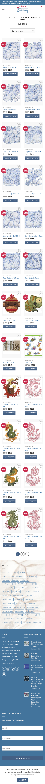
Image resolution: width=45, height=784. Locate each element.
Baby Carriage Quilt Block (33, 236)
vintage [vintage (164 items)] (27, 622)
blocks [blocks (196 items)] (24, 580)
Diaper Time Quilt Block (33, 152)
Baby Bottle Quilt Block (11, 278)
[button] (3, 9)
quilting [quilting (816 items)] (29, 611)
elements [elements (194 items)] (19, 588)
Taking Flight (29, 362)
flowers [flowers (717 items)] (26, 592)
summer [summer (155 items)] (7, 622)
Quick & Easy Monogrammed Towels (37, 644)
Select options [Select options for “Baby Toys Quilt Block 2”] (10, 200)
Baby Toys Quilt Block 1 (33, 194)
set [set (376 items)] (27, 615)
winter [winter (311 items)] (37, 622)
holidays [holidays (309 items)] (29, 599)
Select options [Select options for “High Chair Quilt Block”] (10, 158)
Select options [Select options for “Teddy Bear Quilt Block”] (10, 74)
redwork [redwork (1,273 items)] (17, 615)
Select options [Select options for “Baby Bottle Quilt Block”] (10, 284)
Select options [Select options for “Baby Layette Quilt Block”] (10, 242)
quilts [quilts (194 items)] (6, 615)
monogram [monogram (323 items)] (8, 611)
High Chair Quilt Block (10, 152)
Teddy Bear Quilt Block (11, 67)
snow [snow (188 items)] (20, 619)
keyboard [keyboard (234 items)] (21, 603)
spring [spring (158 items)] (29, 619)
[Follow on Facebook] (4, 669)
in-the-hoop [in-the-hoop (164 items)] (8, 603)
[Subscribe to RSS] (17, 669)
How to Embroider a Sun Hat (36, 656)
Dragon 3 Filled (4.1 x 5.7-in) (12, 494)
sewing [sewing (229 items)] (36, 615)
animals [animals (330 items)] (20, 576)
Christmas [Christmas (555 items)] (31, 584)
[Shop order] (22, 30)
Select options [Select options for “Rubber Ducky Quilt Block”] (32, 74)
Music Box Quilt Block (32, 110)
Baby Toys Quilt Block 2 (11, 194)
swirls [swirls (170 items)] (17, 622)
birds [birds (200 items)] (15, 580)
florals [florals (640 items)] (16, 592)
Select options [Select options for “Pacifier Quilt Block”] (10, 116)
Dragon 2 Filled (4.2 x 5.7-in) (12, 538)
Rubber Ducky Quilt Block (33, 67)
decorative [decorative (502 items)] (8, 588)
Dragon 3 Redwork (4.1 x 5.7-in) (33, 494)
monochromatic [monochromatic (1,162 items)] (31, 607)
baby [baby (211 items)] (6, 580)
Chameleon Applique (32, 320)
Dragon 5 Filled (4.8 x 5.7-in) (12, 405)
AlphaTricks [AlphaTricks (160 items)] (8, 576)
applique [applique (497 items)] (31, 576)
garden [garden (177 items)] (7, 595)
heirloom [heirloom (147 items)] (7, 599)
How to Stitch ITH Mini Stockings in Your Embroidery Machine (36, 698)
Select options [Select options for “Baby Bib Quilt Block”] (32, 284)
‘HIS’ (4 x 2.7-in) (8, 362)
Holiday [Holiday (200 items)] (18, 599)
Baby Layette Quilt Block (11, 236)
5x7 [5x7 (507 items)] (15, 572)
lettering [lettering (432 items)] (7, 607)
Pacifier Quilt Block (9, 110)
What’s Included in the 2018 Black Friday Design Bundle (37, 681)
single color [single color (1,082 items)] (8, 619)
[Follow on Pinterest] (13, 669)
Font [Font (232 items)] (36, 592)
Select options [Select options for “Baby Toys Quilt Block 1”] (32, 200)
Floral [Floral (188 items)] (6, 592)
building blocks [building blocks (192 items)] (9, 584)
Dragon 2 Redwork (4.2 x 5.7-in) (33, 538)
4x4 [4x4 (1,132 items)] (6, 572)
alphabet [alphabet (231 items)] (24, 572)
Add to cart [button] (9, 326)
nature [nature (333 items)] (19, 611)
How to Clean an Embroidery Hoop (37, 667)
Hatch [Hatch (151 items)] (29, 595)
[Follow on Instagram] (8, 669)
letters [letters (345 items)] (17, 607)
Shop (16, 17)
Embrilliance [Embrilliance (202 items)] (32, 588)
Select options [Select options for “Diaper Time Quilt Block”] (32, 158)
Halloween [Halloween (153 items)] (18, 595)
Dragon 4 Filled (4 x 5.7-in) (11, 449)
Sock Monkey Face (9, 320)
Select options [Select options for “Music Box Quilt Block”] (32, 116)
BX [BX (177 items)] (21, 584)
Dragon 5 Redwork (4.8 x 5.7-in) (33, 405)
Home (8, 17)
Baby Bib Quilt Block (32, 278)
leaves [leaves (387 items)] (31, 603)
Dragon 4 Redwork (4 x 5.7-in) (33, 449)
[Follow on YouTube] (4, 674)
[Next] (27, 554)
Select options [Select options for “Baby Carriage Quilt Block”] (32, 242)
